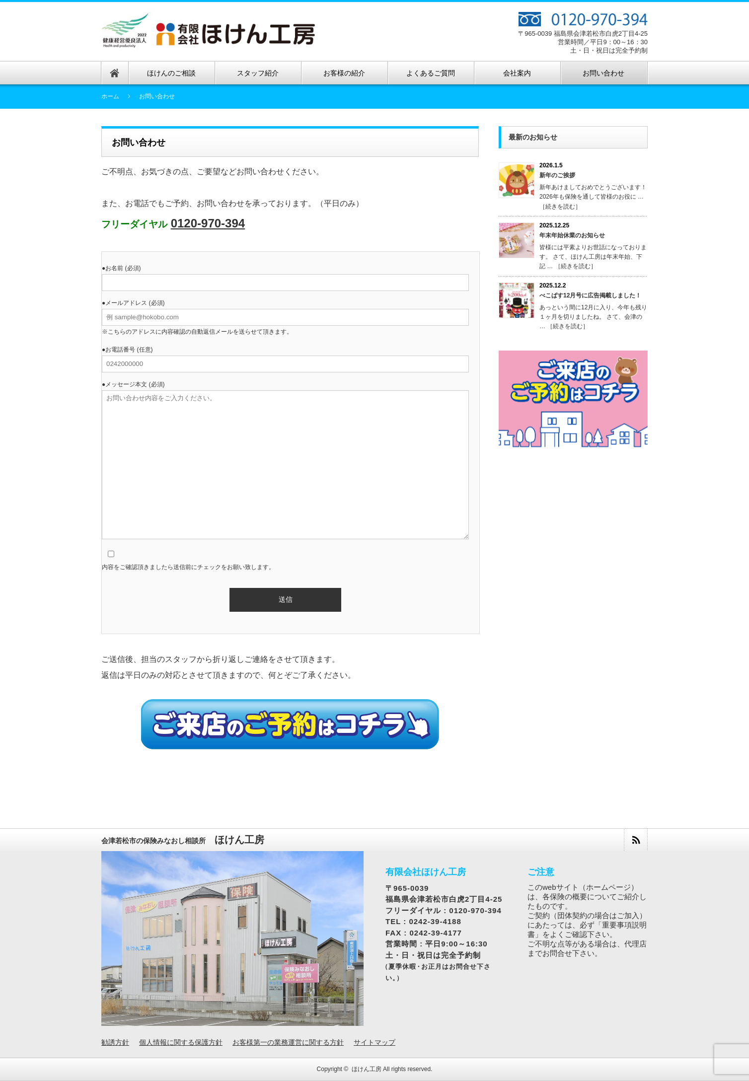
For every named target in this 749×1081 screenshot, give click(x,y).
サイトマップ (374, 1042)
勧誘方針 (115, 1042)
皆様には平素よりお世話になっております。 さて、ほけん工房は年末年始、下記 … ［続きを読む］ (593, 257)
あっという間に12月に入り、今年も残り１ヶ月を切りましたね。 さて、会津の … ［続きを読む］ (593, 317)
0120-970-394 (208, 223)
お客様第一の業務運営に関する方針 (288, 1042)
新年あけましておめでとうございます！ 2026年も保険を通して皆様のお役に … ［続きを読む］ (593, 197)
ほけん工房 (366, 1069)
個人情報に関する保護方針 (181, 1042)
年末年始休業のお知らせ (572, 235)
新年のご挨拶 (557, 175)
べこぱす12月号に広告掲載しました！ (590, 295)
